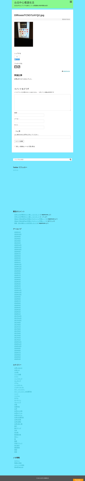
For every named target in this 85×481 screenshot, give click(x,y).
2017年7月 (17, 327)
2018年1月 (17, 314)
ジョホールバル (19, 387)
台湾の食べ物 (18, 424)
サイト (16, 125)
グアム (16, 383)
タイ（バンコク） (19, 389)
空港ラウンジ (18, 443)
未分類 (16, 432)
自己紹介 (17, 445)
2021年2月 (17, 243)
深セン (16, 437)
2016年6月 (17, 354)
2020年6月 (17, 256)
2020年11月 (17, 247)
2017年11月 (17, 318)
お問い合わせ (18, 368)
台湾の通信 (17, 422)
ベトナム (17, 396)
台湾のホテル (18, 415)
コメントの (19, 465)
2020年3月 (17, 258)
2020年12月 (17, 245)
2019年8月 (17, 273)
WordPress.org (18, 467)
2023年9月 (17, 236)
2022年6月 (17, 238)
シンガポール (18, 385)
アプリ (16, 376)
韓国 (15, 449)
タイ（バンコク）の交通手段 (23, 391)
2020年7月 (17, 253)
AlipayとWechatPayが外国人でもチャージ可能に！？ (30, 219)
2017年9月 (17, 322)
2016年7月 (17, 352)
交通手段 (17, 406)
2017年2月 (17, 337)
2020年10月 (17, 249)
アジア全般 (17, 374)
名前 (16, 112)
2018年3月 (17, 309)
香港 (15, 452)
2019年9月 (17, 271)
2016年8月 (17, 350)
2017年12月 (17, 316)
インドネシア (18, 378)
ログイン (17, 461)
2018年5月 (17, 305)
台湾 (15, 409)
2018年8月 (17, 299)
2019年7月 (17, 275)
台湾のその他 (18, 411)
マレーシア (17, 402)
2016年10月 (17, 346)
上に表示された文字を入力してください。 (27, 134)
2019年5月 (17, 279)
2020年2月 (17, 260)
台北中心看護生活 (24, 2)
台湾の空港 (17, 419)
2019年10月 (17, 268)
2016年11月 (17, 344)
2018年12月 (17, 290)
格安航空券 (17, 434)
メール (16, 118)
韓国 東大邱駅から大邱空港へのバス (25, 223)
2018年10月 (17, 294)
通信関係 (17, 447)
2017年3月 (17, 335)
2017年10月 (17, 320)
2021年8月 (17, 240)
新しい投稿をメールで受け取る (25, 146)
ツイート (15, 170)
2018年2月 (17, 311)
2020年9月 (17, 251)
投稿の (17, 463)
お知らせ (17, 370)
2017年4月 (17, 333)
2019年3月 (17, 284)
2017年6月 (17, 329)
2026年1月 (17, 232)
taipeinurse (66, 71)
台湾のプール (18, 413)
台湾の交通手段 (19, 417)
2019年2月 (17, 286)
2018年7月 (17, 301)
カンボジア (17, 381)
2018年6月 (17, 303)
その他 (16, 372)
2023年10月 (17, 234)
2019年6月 (17, 277)
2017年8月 (17, 324)
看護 (15, 441)
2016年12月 (17, 342)
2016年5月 (17, 357)
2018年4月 (17, 307)
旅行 (15, 426)
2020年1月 (17, 262)
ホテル (16, 398)
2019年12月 (17, 264)
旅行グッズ (17, 428)
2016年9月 (17, 348)
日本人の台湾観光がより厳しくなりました (27, 214)
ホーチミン (17, 400)
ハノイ (16, 394)
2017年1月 (17, 339)
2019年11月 (17, 266)
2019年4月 (17, 281)
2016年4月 (17, 359)
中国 (15, 404)
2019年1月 (17, 288)
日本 (15, 430)
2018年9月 (17, 296)
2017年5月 (17, 331)
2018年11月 (17, 292)
